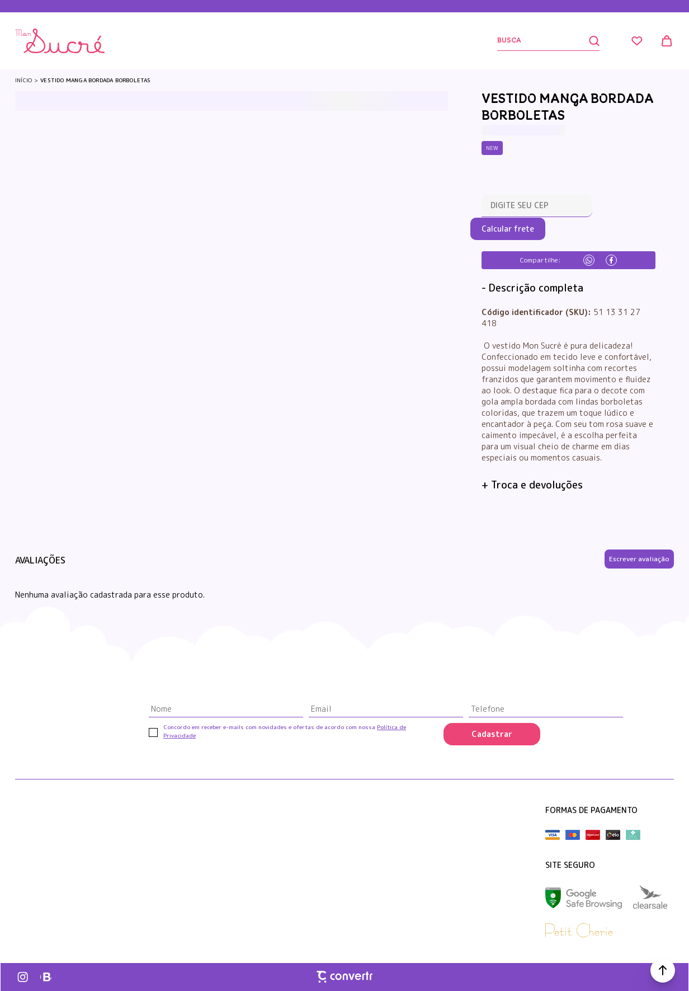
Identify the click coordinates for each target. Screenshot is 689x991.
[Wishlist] (637, 41)
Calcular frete (508, 228)
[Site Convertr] (344, 976)
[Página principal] (60, 40)
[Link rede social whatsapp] (45, 977)
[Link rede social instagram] (23, 977)
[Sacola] (667, 41)
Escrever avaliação (639, 558)
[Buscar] (548, 41)
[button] (662, 970)
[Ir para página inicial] (23, 80)
